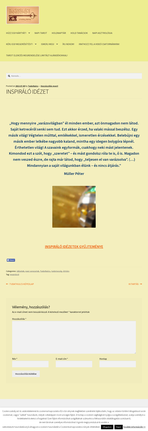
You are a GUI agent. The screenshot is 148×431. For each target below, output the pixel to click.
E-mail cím (62, 358)
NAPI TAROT (41, 33)
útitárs (66, 271)
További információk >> (134, 427)
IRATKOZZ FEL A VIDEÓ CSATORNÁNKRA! (99, 44)
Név (14, 358)
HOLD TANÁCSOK (79, 33)
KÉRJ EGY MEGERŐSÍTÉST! (19, 44)
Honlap (103, 358)
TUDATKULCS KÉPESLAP (21, 284)
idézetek (20, 271)
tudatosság (56, 271)
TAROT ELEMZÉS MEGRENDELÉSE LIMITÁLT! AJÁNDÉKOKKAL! (36, 55)
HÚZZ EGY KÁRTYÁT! (16, 33)
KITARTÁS (134, 284)
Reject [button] (118, 427)
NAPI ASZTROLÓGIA (102, 33)
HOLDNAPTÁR (59, 33)
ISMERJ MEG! (47, 44)
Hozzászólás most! (49, 86)
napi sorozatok (32, 271)
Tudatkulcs (33, 86)
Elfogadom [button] (107, 427)
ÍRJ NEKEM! (68, 44)
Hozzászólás (19, 318)
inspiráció (14, 274)
